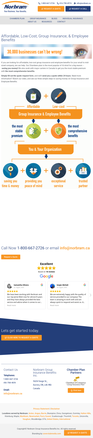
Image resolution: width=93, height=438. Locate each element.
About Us (32, 22)
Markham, (24, 416)
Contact (61, 22)
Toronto (75, 416)
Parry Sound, (45, 416)
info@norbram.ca (75, 248)
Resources (47, 22)
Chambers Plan (17, 18)
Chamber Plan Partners (76, 371)
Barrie (43, 413)
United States (52, 419)
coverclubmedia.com (52, 433)
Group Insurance (38, 18)
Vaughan (26, 419)
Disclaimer (55, 409)
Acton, (31, 413)
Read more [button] (11, 305)
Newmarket (34, 416)
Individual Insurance (73, 18)
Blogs (54, 18)
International (64, 419)
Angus (37, 413)
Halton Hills (86, 413)
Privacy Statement (41, 409)
